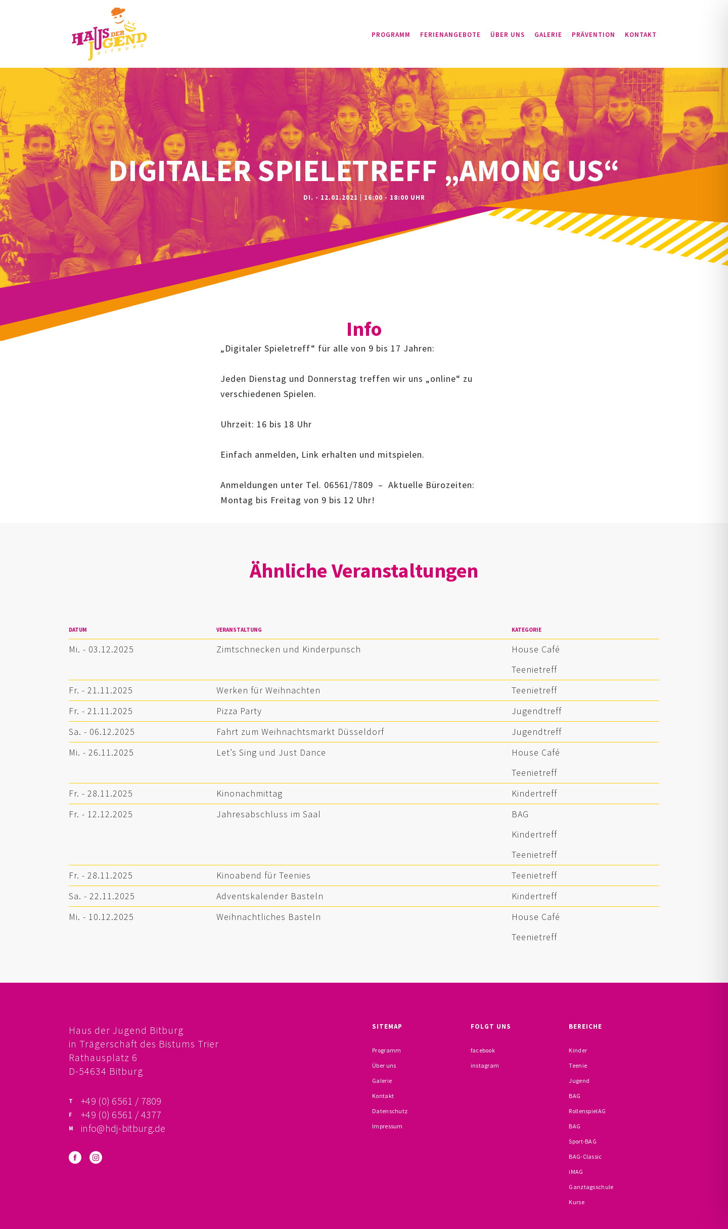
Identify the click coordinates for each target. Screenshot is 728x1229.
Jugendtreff (537, 711)
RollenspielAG (587, 1111)
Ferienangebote (450, 34)
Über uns (507, 34)
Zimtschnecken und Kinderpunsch (288, 649)
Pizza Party (239, 711)
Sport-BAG (583, 1141)
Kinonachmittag (249, 793)
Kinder (578, 1050)
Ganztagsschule (591, 1187)
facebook (483, 1050)
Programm (391, 34)
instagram (485, 1065)
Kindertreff (534, 793)
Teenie (578, 1065)
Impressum (387, 1126)
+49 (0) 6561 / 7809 (121, 1100)
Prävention (593, 34)
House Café (536, 649)
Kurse (576, 1202)
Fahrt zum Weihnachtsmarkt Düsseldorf (300, 731)
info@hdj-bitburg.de (123, 1128)
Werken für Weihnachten (268, 690)
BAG (520, 814)
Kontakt (641, 34)
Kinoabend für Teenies (263, 875)
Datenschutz (389, 1111)
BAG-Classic (585, 1156)
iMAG (576, 1171)
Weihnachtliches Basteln (268, 917)
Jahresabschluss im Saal (268, 814)
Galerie (548, 34)
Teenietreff (534, 669)
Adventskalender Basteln (270, 896)
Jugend (579, 1080)
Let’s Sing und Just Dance (271, 752)
